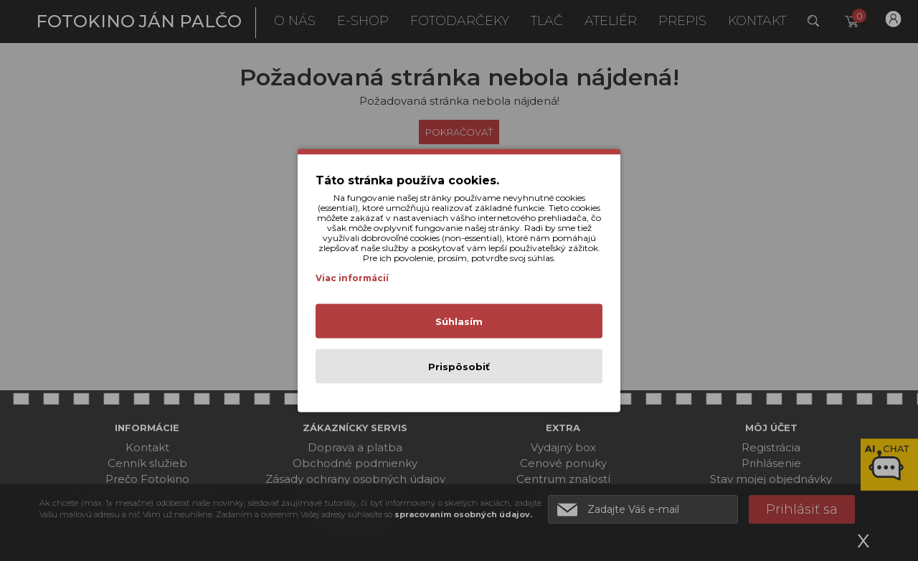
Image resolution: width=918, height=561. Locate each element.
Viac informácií (352, 278)
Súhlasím (459, 321)
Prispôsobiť (459, 366)
